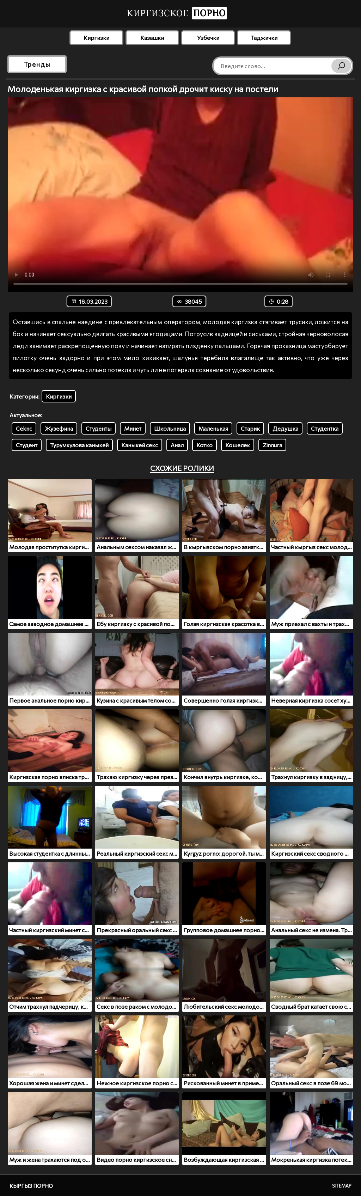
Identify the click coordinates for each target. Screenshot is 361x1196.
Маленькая (213, 428)
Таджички (264, 37)
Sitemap (341, 1186)
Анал (177, 445)
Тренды (37, 64)
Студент (26, 445)
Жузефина (59, 428)
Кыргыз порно (31, 1186)
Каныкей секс (139, 445)
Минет (132, 428)
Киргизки (96, 37)
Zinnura (272, 445)
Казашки (152, 37)
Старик (250, 428)
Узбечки (208, 37)
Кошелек (237, 445)
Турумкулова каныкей (79, 445)
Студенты (98, 428)
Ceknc (24, 428)
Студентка (324, 428)
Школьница (170, 428)
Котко (204, 445)
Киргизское (177, 13)
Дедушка (285, 428)
